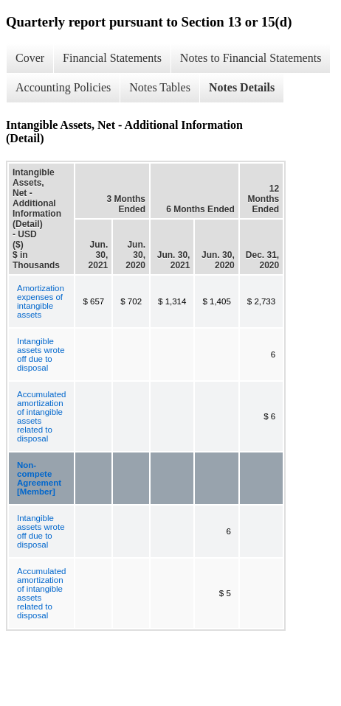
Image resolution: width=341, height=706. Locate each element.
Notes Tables (159, 87)
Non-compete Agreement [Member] (39, 478)
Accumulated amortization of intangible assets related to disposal (41, 416)
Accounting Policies (63, 87)
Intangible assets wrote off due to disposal (41, 354)
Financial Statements (112, 58)
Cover (30, 58)
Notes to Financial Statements (251, 58)
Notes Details (242, 87)
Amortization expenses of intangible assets (40, 301)
